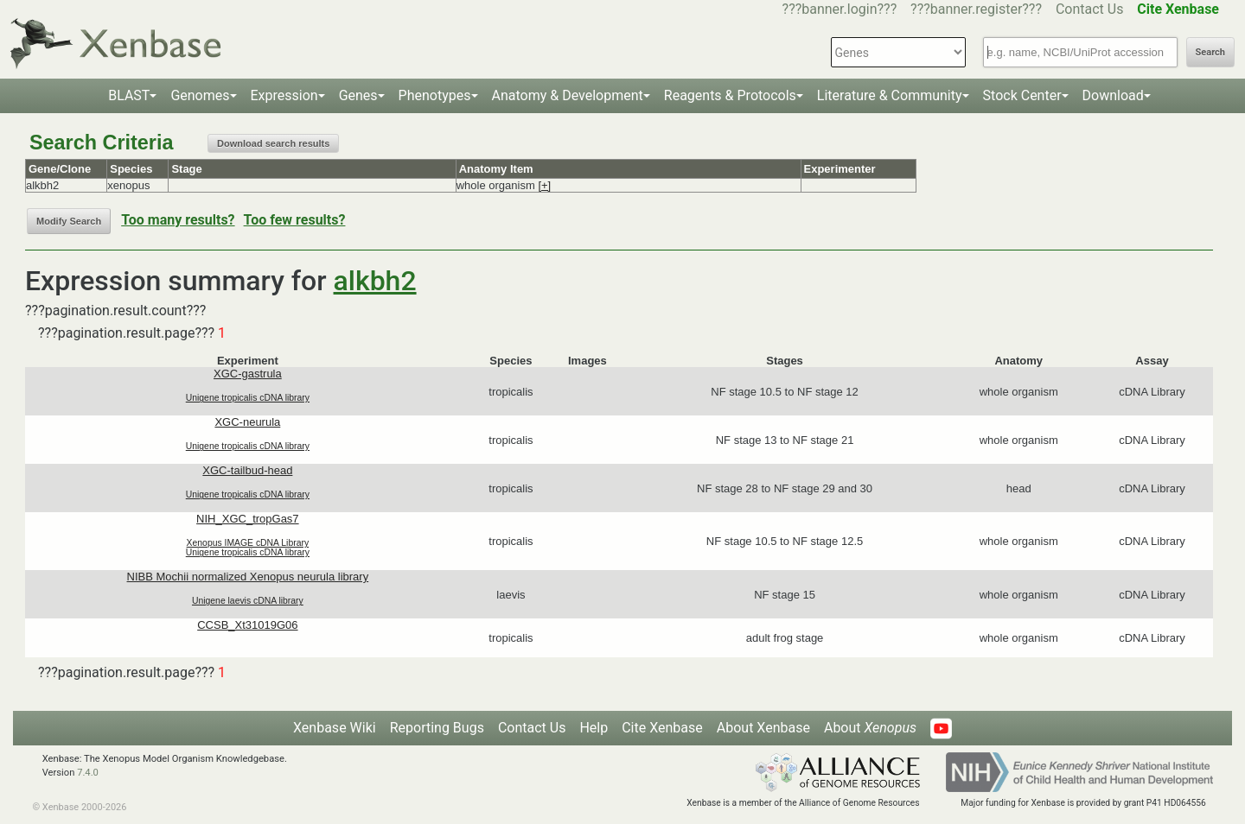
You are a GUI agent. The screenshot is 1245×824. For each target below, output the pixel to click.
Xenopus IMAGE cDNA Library (248, 543)
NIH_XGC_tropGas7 (247, 518)
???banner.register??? (976, 9)
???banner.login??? (839, 9)
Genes (358, 95)
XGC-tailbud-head (247, 470)
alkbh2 (375, 280)
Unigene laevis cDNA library (247, 600)
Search (1210, 52)
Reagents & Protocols (730, 95)
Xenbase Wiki (334, 727)
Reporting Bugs (437, 727)
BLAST (129, 95)
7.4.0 (88, 772)
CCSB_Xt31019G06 (247, 624)
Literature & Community (889, 95)
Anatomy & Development (567, 95)
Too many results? (177, 220)
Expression (284, 95)
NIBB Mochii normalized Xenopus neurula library (248, 576)
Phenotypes (435, 95)
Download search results (273, 143)
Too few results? (295, 220)
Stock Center (1022, 95)
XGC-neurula (247, 421)
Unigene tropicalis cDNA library (248, 397)
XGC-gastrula (248, 373)
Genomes (199, 95)
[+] (544, 185)
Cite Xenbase (662, 727)
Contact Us (1090, 9)
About (870, 727)
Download (1113, 95)
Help (593, 727)
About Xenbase (763, 727)
